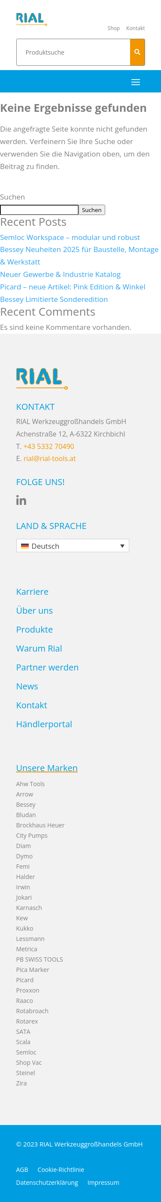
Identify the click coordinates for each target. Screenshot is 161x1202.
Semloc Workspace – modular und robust (70, 237)
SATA (23, 1031)
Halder (25, 877)
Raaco (24, 1000)
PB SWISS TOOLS (39, 959)
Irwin (23, 887)
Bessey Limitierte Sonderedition (54, 299)
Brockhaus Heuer (40, 825)
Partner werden (47, 667)
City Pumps (32, 835)
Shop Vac (29, 1062)
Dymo (24, 856)
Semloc (26, 1052)
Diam (23, 846)
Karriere (32, 591)
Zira (21, 1083)
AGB (22, 1170)
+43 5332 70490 (49, 446)
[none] (73, 545)
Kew (22, 918)
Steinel (25, 1073)
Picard (25, 980)
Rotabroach (32, 1011)
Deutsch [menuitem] (45, 546)
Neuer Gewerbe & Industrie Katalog (60, 274)
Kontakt (31, 705)
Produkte (34, 629)
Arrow (24, 794)
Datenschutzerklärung (47, 1183)
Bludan (26, 815)
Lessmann (30, 939)
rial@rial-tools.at (50, 458)
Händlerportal (44, 724)
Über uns (34, 610)
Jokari (24, 897)
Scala (23, 1042)
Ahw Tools (30, 784)
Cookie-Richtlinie (61, 1170)
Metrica (26, 949)
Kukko (24, 928)
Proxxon (27, 990)
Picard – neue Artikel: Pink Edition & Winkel (73, 287)
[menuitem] (73, 545)
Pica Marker (32, 969)
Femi (23, 866)
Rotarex (27, 1021)
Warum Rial (39, 648)
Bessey (26, 804)
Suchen (12, 197)
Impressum (103, 1183)
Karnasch (29, 908)
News (27, 686)
